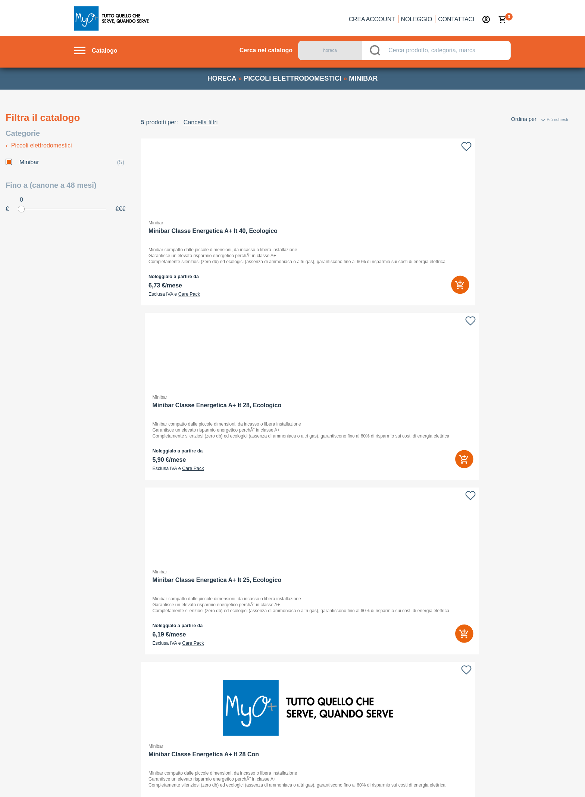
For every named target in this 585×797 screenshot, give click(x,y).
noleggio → (127, 737)
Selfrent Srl (403, 584)
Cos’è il (246, 610)
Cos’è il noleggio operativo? (255, 578)
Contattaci (456, 19)
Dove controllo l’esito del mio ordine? (266, 657)
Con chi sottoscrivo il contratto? (259, 641)
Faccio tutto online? (246, 625)
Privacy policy (387, 781)
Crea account (372, 19)
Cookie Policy (431, 781)
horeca (221, 78)
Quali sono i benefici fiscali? (255, 672)
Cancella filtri (201, 122)
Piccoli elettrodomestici (39, 145)
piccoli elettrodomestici (292, 78)
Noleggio (416, 19)
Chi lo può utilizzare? (247, 594)
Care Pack (189, 294)
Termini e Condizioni (482, 781)
